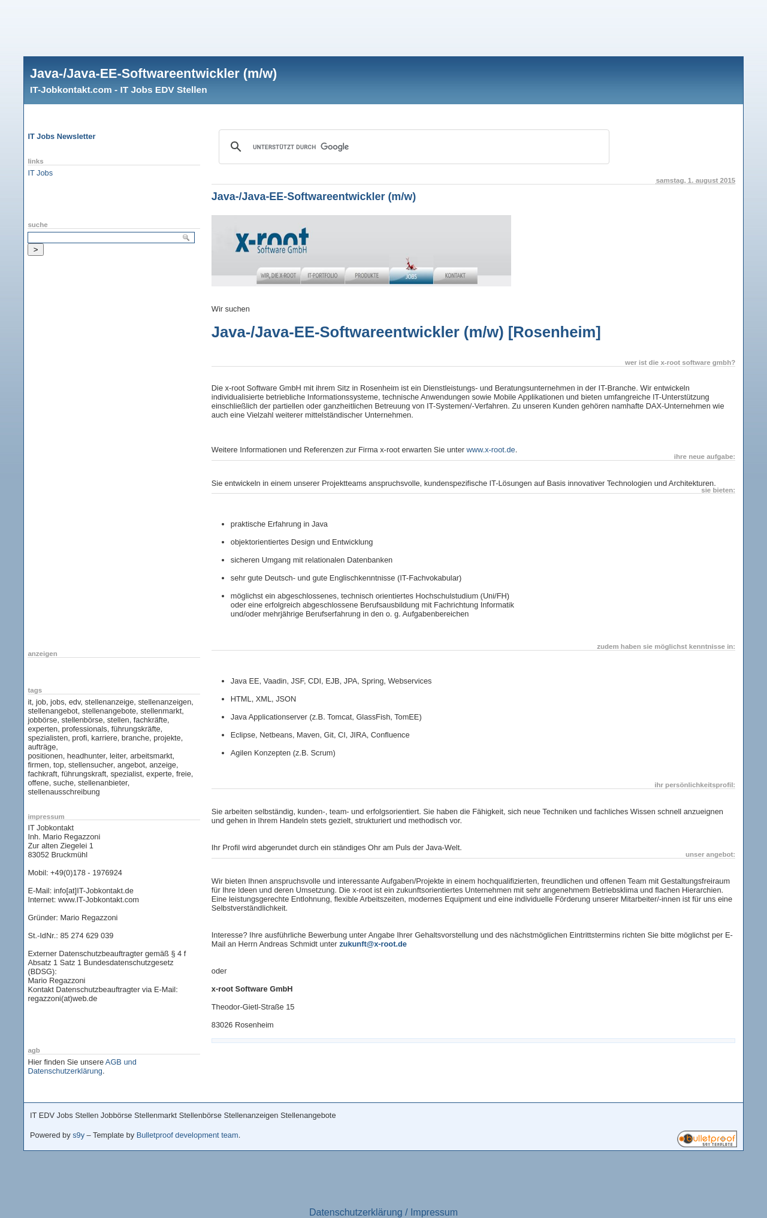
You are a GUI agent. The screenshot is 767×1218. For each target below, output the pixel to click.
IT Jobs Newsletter (61, 136)
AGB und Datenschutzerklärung (82, 1066)
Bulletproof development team (187, 1135)
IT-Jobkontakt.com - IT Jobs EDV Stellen (118, 89)
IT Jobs (40, 172)
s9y (78, 1135)
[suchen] (412, 147)
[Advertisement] (383, 27)
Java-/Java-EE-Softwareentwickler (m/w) (153, 73)
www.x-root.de (491, 449)
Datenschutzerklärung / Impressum (383, 1212)
